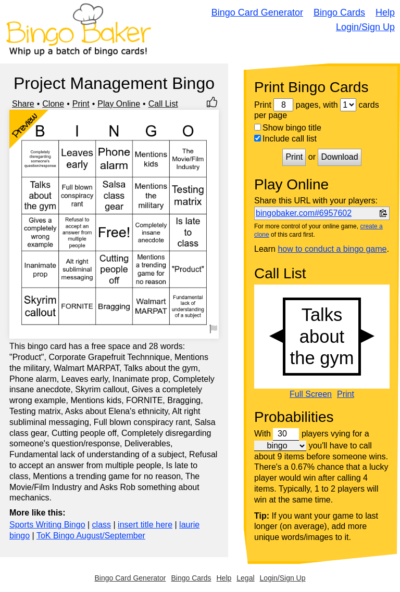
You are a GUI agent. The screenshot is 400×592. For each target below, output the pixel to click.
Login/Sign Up (365, 27)
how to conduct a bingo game (332, 248)
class (101, 524)
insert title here (145, 524)
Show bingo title (287, 127)
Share (23, 103)
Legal (245, 578)
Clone (53, 103)
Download (339, 156)
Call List (163, 103)
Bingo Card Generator (257, 12)
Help (385, 12)
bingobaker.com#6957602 (304, 213)
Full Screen (311, 394)
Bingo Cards (339, 12)
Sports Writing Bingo (47, 524)
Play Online (118, 103)
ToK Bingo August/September (90, 535)
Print (81, 103)
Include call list (285, 138)
